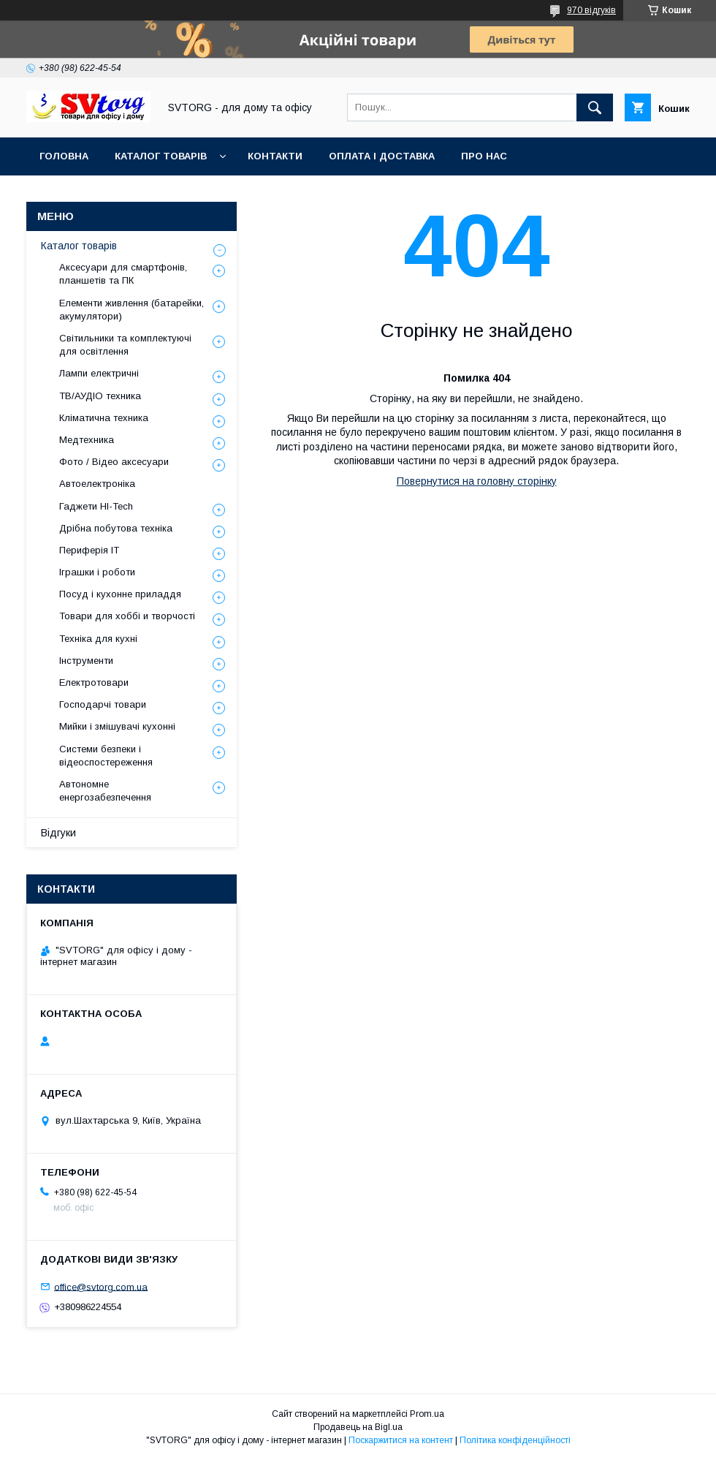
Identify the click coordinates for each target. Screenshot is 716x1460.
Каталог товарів (161, 156)
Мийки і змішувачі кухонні (117, 726)
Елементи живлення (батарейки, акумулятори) (131, 310)
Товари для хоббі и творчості (127, 615)
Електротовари (94, 682)
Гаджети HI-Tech (96, 506)
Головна (63, 156)
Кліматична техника (103, 417)
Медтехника (86, 439)
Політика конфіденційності (515, 1440)
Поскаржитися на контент (401, 1440)
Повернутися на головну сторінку (477, 481)
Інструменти (86, 660)
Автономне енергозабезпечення (105, 791)
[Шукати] (594, 107)
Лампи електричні (99, 373)
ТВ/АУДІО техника (100, 395)
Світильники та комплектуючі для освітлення (125, 345)
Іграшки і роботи (97, 572)
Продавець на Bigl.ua (358, 1427)
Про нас (484, 156)
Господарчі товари (102, 704)
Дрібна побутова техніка (115, 528)
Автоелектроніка (97, 483)
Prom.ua (427, 1414)
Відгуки (58, 833)
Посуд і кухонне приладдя (120, 594)
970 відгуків (591, 10)
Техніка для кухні (98, 638)
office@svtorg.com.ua (101, 1286)
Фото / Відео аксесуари (114, 461)
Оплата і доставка (382, 156)
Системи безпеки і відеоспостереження (106, 756)
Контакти (275, 156)
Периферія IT (89, 550)
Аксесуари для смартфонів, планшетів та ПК (123, 274)
